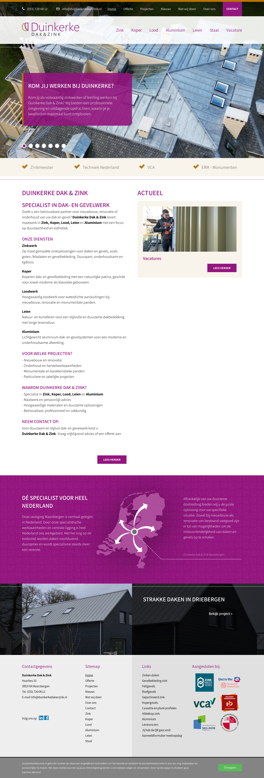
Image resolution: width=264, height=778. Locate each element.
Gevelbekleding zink (154, 681)
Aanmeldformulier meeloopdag (162, 736)
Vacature (234, 30)
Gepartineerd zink (153, 697)
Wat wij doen (187, 9)
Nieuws (166, 9)
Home (112, 9)
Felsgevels (148, 686)
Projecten (146, 9)
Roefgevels (149, 692)
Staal (214, 30)
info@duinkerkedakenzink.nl (79, 9)
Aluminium (175, 30)
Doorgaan (230, 767)
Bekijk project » (220, 613)
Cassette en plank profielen (159, 708)
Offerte (128, 9)
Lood (153, 30)
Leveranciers (150, 725)
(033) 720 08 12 (34, 9)
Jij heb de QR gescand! (156, 730)
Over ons (209, 9)
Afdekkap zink (151, 714)
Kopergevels (150, 703)
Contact (232, 9)
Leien (197, 30)
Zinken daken (150, 675)
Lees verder (112, 460)
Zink (120, 30)
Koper (136, 30)
